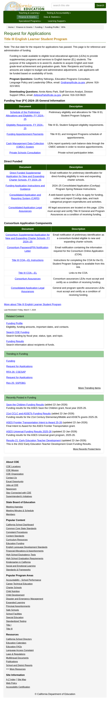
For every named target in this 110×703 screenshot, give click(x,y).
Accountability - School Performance (23, 580)
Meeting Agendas (14, 507)
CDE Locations (13, 466)
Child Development (15, 595)
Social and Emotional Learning (21, 566)
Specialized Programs (30, 21)
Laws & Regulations (15, 654)
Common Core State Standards (21, 528)
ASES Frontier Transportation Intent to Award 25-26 (34, 422)
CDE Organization (15, 474)
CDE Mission (12, 470)
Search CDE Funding (17, 332)
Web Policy (11, 683)
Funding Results (15, 341)
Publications (12, 661)
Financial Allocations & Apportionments (25, 551)
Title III (9, 629)
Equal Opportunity (14, 481)
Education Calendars (16, 643)
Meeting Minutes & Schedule (20, 510)
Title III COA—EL (27, 273)
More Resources (17, 669)
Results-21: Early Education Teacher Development (33, 440)
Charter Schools (14, 587)
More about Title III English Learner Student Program (32, 304)
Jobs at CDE (12, 485)
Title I (8, 625)
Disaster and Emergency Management (24, 599)
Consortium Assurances (28, 278)
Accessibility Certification (18, 687)
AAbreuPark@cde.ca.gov (47, 95)
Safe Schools (12, 610)
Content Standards (15, 536)
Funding (38, 27)
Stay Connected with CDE (18, 493)
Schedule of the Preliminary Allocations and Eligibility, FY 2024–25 (25, 116)
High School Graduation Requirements (24, 558)
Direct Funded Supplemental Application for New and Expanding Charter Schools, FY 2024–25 (25, 176)
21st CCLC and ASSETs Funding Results (28, 413)
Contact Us (11, 478)
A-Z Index (10, 679)
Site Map (21, 679)
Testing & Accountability (59, 13)
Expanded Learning (15, 602)
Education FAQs (14, 647)
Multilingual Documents (17, 658)
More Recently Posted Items (87, 449)
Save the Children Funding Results (25, 404)
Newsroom (11, 489)
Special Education (14, 617)
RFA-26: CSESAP (16, 372)
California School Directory (19, 639)
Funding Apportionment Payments (25, 134)
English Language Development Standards (26, 547)
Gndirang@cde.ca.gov (73, 82)
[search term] (73, 5)
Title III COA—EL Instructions (28, 260)
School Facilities (14, 614)
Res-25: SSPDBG (16, 383)
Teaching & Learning (29, 13)
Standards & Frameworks (18, 570)
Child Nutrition (13, 591)
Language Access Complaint (20, 650)
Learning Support (57, 21)
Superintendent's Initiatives (19, 496)
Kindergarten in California (18, 562)
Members (10, 514)
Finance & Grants (28, 17)
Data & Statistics (52, 17)
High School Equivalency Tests (21, 555)
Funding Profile (52, 27)
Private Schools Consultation (25, 152)
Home (11, 27)
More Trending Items (89, 388)
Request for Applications (19, 366)
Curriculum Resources (17, 540)
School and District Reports (19, 665)
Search (100, 5)
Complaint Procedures (17, 532)
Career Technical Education (19, 584)
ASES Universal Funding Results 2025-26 (29, 431)
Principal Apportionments (18, 606)
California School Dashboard (20, 525)
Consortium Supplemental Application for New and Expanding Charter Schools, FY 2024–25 (27, 238)
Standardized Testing (16, 621)
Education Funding (15, 543)
